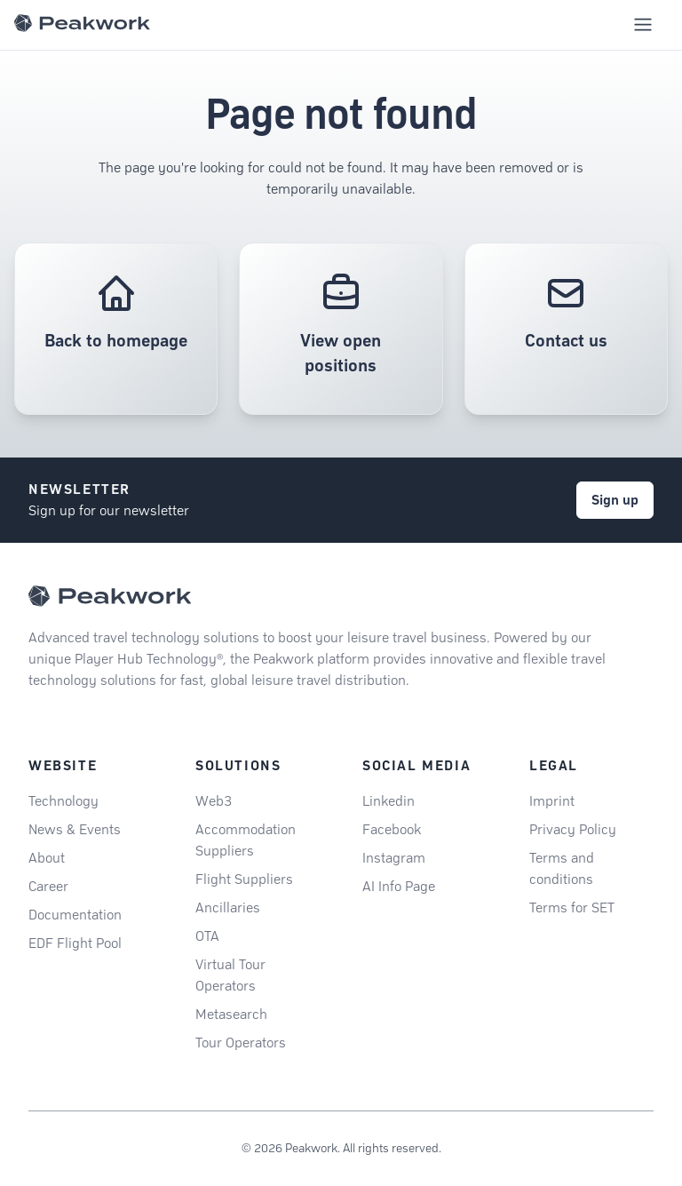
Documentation (75, 914)
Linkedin (388, 800)
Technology (63, 800)
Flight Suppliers (244, 879)
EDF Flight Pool (75, 943)
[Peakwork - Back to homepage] (109, 596)
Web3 (213, 800)
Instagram (393, 857)
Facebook (391, 829)
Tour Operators (240, 1042)
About (46, 857)
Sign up (614, 499)
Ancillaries (227, 907)
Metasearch (231, 1014)
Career (48, 886)
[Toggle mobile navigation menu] (643, 25)
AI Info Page (398, 886)
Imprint (552, 800)
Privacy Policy (572, 829)
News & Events (74, 829)
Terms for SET (572, 907)
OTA (207, 935)
